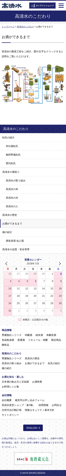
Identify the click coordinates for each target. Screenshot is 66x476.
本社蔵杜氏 (12, 146)
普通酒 (21, 340)
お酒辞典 (37, 381)
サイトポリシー (10, 414)
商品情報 (7, 330)
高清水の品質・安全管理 (15, 249)
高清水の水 (12, 197)
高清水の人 (12, 206)
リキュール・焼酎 (38, 340)
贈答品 (5, 344)
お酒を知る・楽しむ (13, 376)
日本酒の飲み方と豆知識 (15, 381)
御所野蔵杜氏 (13, 154)
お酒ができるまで (12, 223)
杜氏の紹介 (8, 137)
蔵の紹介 (7, 232)
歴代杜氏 (11, 163)
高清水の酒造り (11, 171)
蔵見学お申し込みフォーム (30, 400)
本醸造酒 (51, 335)
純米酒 (39, 335)
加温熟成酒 (8, 340)
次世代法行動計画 (11, 410)
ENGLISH (32, 427)
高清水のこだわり (11, 353)
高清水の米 (12, 189)
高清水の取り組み (16, 180)
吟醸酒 (28, 335)
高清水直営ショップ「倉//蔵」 (18, 405)
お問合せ (57, 405)
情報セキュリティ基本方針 (39, 410)
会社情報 (7, 395)
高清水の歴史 (9, 215)
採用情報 (43, 405)
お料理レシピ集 (10, 386)
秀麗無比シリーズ (11, 335)
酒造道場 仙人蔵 (15, 240)
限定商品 (56, 340)
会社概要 (7, 400)
